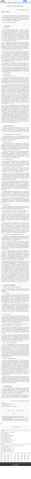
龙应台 (12, 454)
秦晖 (1, 454)
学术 (4, 405)
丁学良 (15, 454)
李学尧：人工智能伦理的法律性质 (5, 434)
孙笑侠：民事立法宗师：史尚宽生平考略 (6, 442)
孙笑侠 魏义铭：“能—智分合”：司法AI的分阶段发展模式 (8, 432)
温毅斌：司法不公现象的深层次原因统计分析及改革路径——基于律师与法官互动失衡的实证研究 (13, 445)
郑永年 (8, 454)
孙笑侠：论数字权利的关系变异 (5, 433)
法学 (6, 405)
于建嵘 (5, 455)
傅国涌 (25, 454)
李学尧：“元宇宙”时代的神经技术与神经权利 (6, 436)
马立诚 (18, 455)
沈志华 (25, 455)
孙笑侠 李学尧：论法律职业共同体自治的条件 (6, 451)
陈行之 (5, 454)
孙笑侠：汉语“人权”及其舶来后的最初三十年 (6, 441)
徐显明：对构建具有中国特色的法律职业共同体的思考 (7, 450)
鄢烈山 (22, 454)
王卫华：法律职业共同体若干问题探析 (5, 449)
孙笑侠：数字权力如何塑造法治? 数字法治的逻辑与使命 (7, 435)
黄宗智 (1, 455)
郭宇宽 (15, 455)
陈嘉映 (28, 454)
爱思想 (2, 1)
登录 (15, 427)
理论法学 (8, 405)
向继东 (28, 455)
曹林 (18, 454)
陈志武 (8, 455)
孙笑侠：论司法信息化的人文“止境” (5, 437)
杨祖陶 (22, 455)
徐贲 (11, 455)
